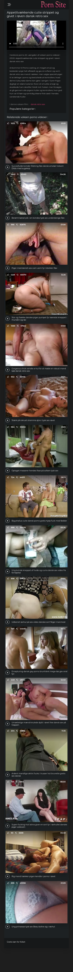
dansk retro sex (38, 104)
